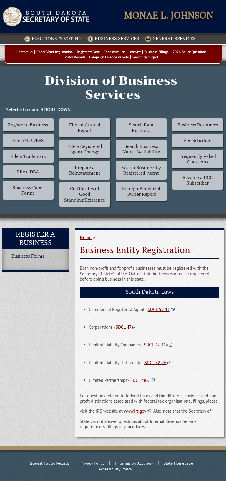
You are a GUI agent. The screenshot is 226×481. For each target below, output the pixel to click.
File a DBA (28, 172)
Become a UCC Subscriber (197, 180)
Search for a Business (141, 128)
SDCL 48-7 (140, 380)
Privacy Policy (92, 463)
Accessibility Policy (115, 469)
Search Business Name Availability (141, 149)
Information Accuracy (134, 463)
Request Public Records (49, 463)
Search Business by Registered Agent (141, 170)
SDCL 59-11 (159, 309)
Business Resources (197, 125)
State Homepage (178, 463)
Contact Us (24, 52)
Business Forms (27, 256)
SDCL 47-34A (156, 344)
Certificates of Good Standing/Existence (84, 194)
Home (86, 237)
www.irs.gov (135, 411)
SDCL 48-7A (155, 362)
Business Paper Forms (28, 190)
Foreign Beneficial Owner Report (141, 191)
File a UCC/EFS (28, 140)
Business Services (113, 39)
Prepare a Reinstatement (84, 170)
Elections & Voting (53, 39)
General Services (170, 39)
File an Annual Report (84, 128)
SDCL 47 (124, 327)
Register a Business (28, 125)
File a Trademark (28, 156)
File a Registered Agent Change (84, 149)
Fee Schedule (197, 140)
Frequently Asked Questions (197, 159)
